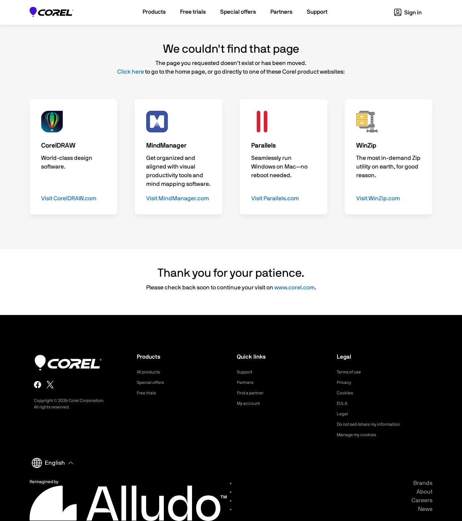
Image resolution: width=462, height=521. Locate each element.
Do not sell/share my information (374, 424)
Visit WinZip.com (378, 198)
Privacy (345, 382)
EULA (343, 403)
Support (246, 372)
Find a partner (253, 392)
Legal (343, 413)
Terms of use (351, 372)
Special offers (152, 382)
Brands (422, 483)
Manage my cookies (360, 434)
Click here (130, 72)
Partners (246, 382)
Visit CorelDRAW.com (68, 198)
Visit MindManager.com (177, 198)
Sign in (408, 13)
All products (150, 372)
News (425, 509)
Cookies (346, 392)
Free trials (148, 392)
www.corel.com (294, 287)
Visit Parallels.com (275, 198)
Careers (421, 500)
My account (250, 403)
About (424, 492)
